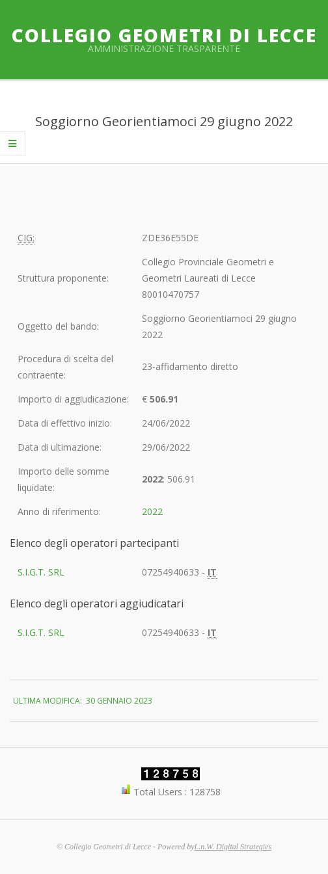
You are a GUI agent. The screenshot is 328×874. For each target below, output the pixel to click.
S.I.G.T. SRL (41, 572)
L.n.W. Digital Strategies (233, 846)
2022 (152, 511)
